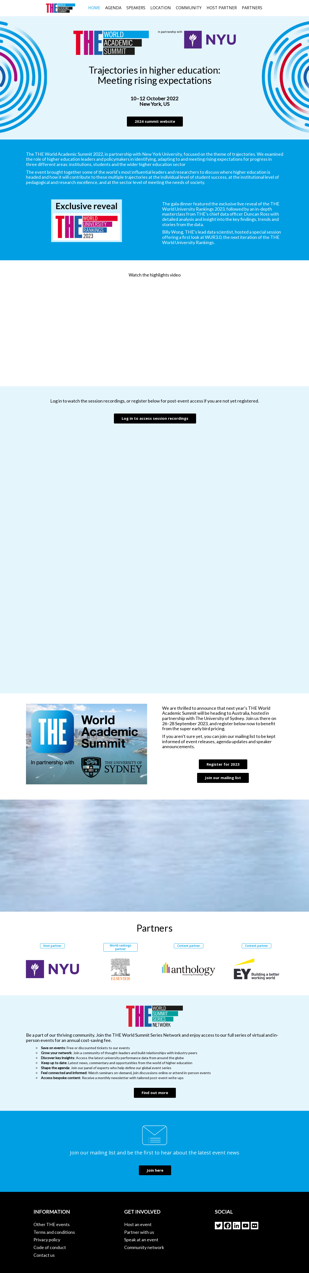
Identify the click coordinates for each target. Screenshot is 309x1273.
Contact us (44, 1255)
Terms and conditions (54, 1232)
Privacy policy (46, 1239)
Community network (144, 1247)
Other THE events (51, 1224)
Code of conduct (49, 1247)
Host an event (138, 1224)
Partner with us (139, 1232)
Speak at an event (141, 1239)
